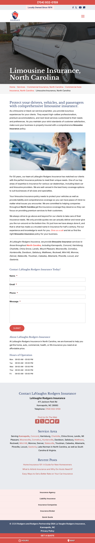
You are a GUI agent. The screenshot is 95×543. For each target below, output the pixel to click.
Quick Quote (47, 516)
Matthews (79, 439)
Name (13, 276)
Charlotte (55, 435)
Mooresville (25, 439)
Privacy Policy (47, 530)
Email (13, 284)
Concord (35, 435)
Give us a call (57, 230)
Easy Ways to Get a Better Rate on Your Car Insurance (47, 473)
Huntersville (47, 439)
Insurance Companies (47, 504)
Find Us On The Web (47, 416)
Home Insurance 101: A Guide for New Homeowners (47, 464)
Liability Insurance (47, 498)
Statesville (49, 442)
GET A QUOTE (47, 535)
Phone (14, 293)
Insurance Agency (47, 492)
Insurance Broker (47, 510)
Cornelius (36, 439)
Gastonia (32, 446)
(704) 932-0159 (47, 2)
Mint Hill (23, 442)
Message (15, 301)
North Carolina (34, 245)
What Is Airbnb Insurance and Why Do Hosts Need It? (47, 468)
